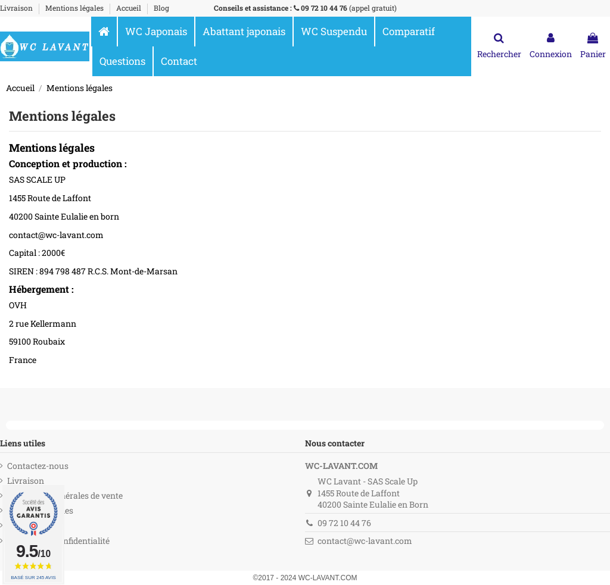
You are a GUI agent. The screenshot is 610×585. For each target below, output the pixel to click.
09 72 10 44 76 (324, 7)
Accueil (129, 7)
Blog (161, 7)
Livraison (17, 7)
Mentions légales (75, 7)
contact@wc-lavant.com (365, 540)
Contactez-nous (38, 465)
